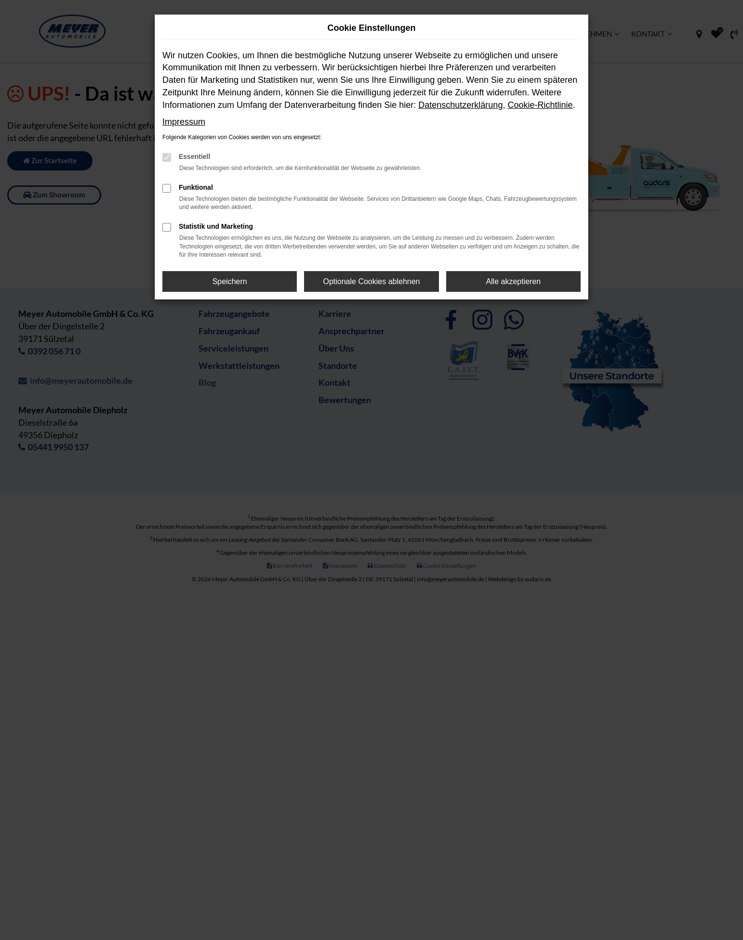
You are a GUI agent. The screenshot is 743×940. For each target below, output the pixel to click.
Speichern (229, 281)
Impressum (183, 122)
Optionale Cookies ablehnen (371, 281)
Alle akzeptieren (513, 281)
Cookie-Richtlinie (539, 105)
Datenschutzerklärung (460, 105)
